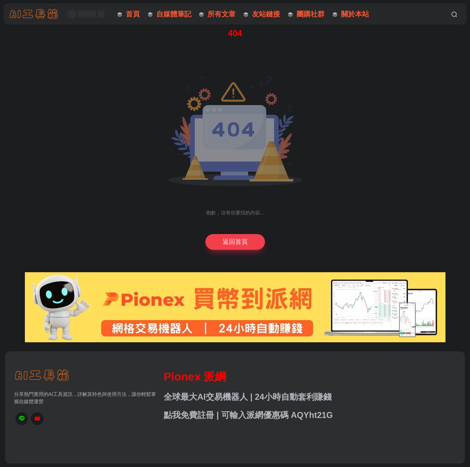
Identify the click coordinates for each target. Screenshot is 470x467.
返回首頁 (235, 241)
